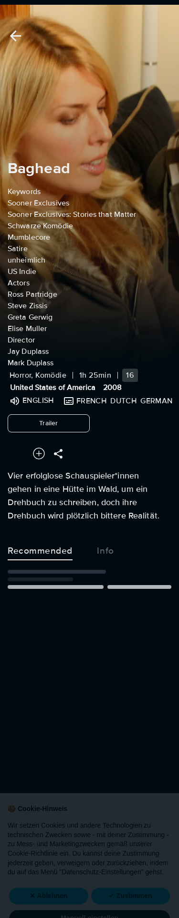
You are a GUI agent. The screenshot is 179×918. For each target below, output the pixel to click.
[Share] (58, 453)
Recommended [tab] (40, 548)
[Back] (14, 36)
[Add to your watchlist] (39, 453)
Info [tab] (105, 548)
